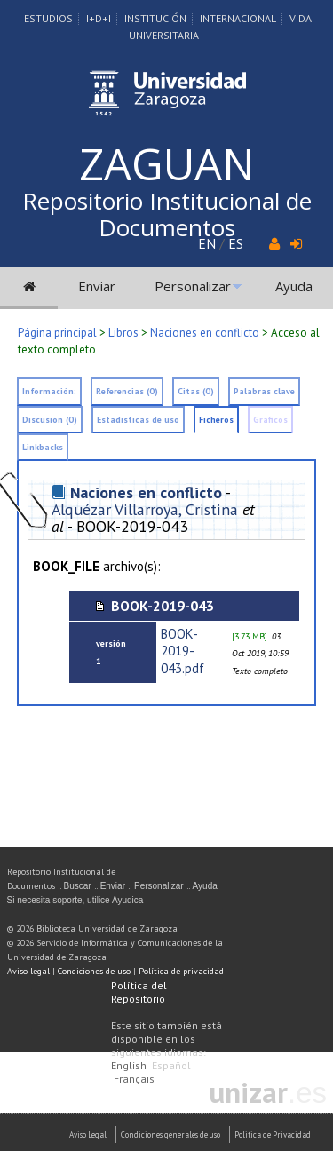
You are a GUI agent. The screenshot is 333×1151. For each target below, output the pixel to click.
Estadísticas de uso (138, 419)
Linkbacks (42, 447)
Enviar (96, 286)
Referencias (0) (127, 391)
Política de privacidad (181, 971)
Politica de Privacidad (272, 1134)
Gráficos (270, 419)
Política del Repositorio (139, 992)
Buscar (77, 886)
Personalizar (193, 286)
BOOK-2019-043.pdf (182, 650)
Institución (155, 18)
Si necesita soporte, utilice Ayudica (75, 900)
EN (207, 243)
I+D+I (98, 18)
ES (235, 243)
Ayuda (294, 286)
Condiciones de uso (94, 971)
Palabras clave (264, 391)
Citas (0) (196, 391)
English (129, 1065)
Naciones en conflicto (204, 332)
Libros (123, 332)
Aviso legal (28, 971)
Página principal (57, 332)
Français (134, 1078)
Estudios (48, 18)
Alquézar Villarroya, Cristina (145, 509)
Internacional (238, 18)
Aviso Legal (88, 1134)
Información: (49, 391)
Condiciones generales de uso (170, 1134)
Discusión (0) (49, 419)
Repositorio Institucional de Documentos (167, 214)
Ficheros (216, 419)
